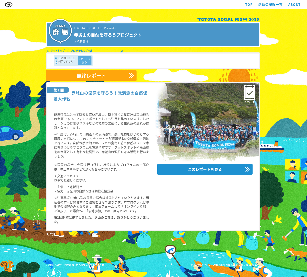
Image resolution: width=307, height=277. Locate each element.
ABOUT (294, 4)
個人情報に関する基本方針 (90, 264)
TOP (249, 4)
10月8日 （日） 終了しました (66, 59)
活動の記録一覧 (270, 4)
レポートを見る (85, 60)
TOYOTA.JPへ (54, 264)
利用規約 (69, 264)
